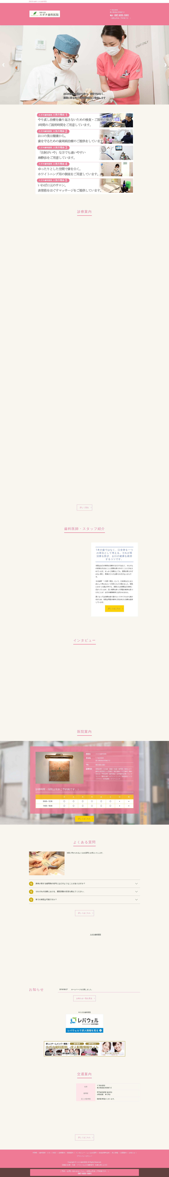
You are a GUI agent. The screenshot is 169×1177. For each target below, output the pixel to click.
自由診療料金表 (68, 11)
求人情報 (82, 11)
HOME (65, 4)
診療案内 (98, 4)
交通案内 (93, 11)
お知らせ (66, 15)
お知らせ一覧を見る (84, 993)
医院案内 (66, 8)
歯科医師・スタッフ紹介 (81, 4)
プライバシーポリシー (82, 15)
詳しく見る (84, 501)
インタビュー (79, 8)
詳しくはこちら (114, 602)
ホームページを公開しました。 (82, 984)
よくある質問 (94, 8)
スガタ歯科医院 (95, 929)
